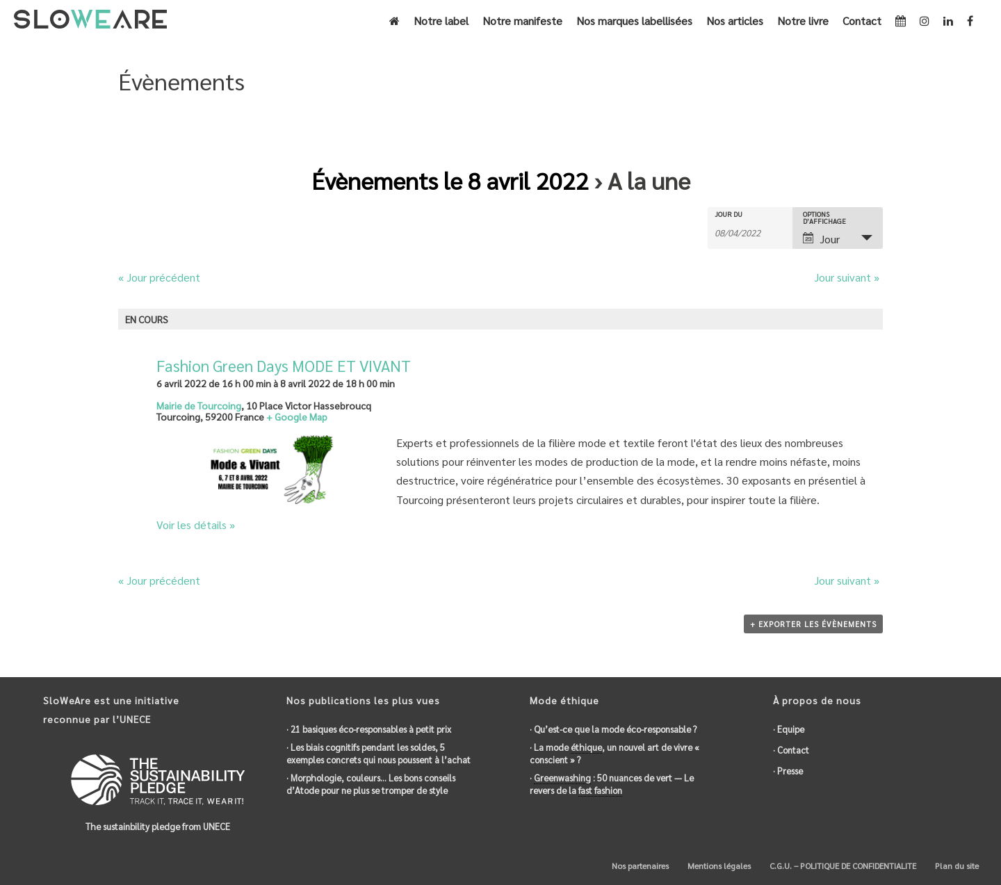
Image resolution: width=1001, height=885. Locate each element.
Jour (821, 239)
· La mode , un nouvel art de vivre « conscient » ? (614, 753)
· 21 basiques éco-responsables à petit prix (368, 729)
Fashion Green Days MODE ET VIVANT (283, 365)
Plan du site (956, 865)
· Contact (791, 750)
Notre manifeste (522, 20)
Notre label (441, 20)
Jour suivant (846, 277)
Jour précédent (159, 277)
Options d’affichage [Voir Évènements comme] (824, 218)
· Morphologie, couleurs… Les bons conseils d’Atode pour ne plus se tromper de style (370, 784)
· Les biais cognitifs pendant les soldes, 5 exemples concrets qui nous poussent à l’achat (378, 753)
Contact (862, 20)
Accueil (799, 116)
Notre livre (803, 20)
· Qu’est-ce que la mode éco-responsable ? (613, 729)
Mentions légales (718, 865)
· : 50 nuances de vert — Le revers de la (612, 784)
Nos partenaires (639, 865)
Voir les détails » (195, 524)
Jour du (728, 214)
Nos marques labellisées (634, 20)
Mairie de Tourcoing (198, 405)
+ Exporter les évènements (813, 624)
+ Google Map (296, 416)
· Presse (788, 771)
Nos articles (734, 20)
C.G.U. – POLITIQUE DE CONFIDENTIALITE (841, 865)
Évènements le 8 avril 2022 (450, 180)
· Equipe (788, 729)
